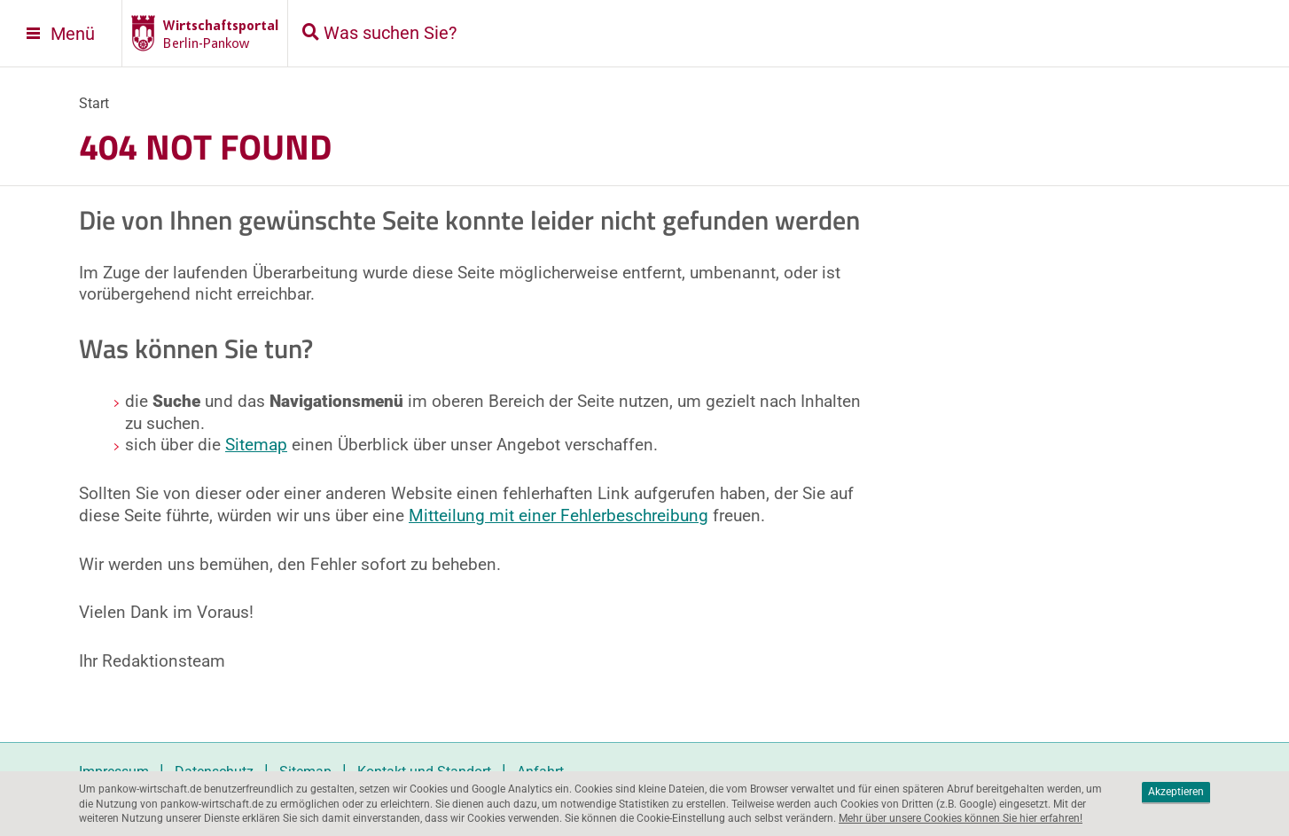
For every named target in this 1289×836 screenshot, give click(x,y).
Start (94, 103)
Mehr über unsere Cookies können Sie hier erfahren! (960, 818)
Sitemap (256, 444)
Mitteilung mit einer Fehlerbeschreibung (558, 515)
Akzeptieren (1176, 791)
